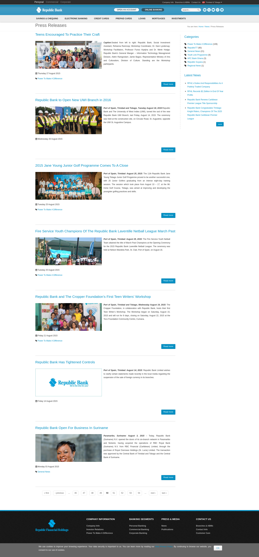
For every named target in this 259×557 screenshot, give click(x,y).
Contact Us (195, 2)
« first (46, 493)
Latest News (192, 75)
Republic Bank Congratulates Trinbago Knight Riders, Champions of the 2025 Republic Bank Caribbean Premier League (204, 113)
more (220, 124)
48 (92, 493)
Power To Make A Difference (50, 78)
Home (201, 27)
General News (44, 472)
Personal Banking (137, 526)
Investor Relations (95, 529)
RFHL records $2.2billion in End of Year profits (205, 93)
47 (84, 493)
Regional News (194, 66)
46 (76, 493)
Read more (168, 84)
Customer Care (203, 533)
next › (153, 493)
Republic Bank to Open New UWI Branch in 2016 (73, 100)
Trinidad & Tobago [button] (214, 2)
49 (101, 493)
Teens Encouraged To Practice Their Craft (67, 34)
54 (139, 493)
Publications (167, 529)
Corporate (65, 2)
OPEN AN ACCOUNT (126, 10)
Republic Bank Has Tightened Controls (65, 362)
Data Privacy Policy (163, 546)
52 (122, 493)
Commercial (52, 2)
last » (164, 493)
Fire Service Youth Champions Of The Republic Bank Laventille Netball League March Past (105, 231)
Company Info (168, 2)
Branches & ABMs (182, 2)
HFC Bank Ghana (195, 58)
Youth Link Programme (197, 55)
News (207, 27)
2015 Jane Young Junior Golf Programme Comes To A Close (81, 165)
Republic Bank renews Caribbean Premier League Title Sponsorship (202, 101)
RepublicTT (192, 48)
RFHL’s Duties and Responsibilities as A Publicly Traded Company (205, 85)
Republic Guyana (195, 62)
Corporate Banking (138, 533)
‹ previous (59, 493)
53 (130, 493)
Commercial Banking (139, 529)
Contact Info (202, 529)
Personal (39, 2)
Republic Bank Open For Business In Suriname (71, 428)
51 (114, 493)
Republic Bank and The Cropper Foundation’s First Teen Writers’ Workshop (93, 296)
